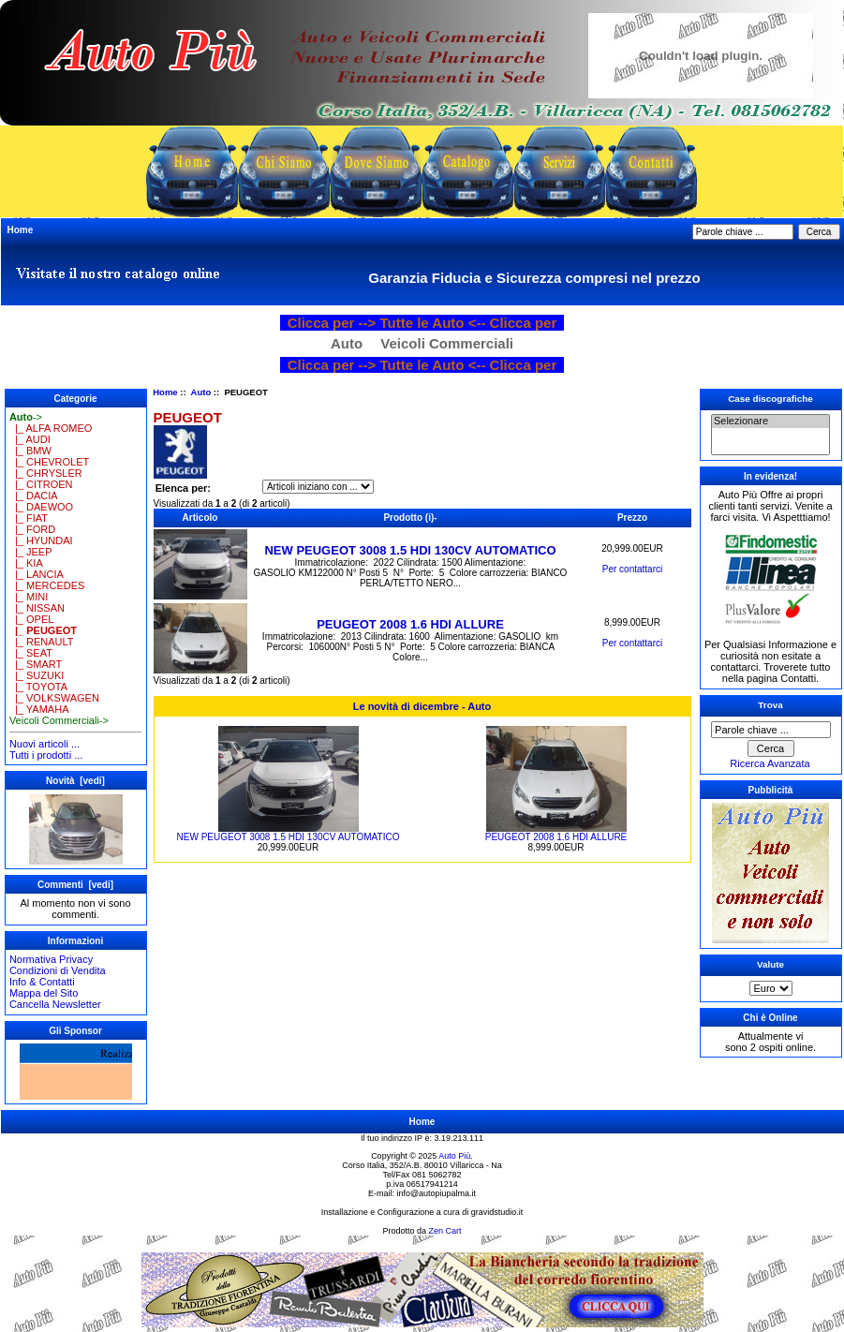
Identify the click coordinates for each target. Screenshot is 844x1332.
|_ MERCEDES (47, 585)
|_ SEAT (30, 653)
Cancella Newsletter (55, 1004)
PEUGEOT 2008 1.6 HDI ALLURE (410, 624)
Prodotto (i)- (410, 517)
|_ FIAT (28, 518)
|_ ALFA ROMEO (50, 428)
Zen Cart (445, 1231)
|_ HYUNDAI (41, 540)
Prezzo (632, 517)
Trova (770, 705)
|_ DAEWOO (41, 506)
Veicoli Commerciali (446, 343)
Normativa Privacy (51, 959)
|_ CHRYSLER (45, 473)
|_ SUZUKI (36, 675)
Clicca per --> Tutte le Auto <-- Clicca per (422, 323)
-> (25, 416)
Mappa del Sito (43, 993)
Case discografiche (770, 398)
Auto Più (454, 1156)
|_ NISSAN (37, 608)
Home (20, 230)
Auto (201, 392)
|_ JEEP (30, 551)
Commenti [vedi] (75, 885)
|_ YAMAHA (39, 709)
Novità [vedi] (75, 781)
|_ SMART (35, 664)
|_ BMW (30, 450)
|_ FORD (32, 529)
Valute (770, 964)
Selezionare (770, 421)
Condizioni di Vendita (57, 970)
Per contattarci (632, 569)
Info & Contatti (42, 981)
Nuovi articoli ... (44, 743)
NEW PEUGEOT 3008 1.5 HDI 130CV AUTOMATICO (409, 550)
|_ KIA (26, 563)
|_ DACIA (33, 495)
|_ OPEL (31, 619)
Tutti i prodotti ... (45, 755)
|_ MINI (28, 596)
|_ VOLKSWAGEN (54, 697)
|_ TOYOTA (38, 686)
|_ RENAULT (41, 641)
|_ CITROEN (41, 484)
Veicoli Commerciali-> (59, 720)
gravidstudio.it (497, 1212)
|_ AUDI (30, 439)
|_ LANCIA (36, 574)
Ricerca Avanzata (769, 763)
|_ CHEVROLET (49, 461)
